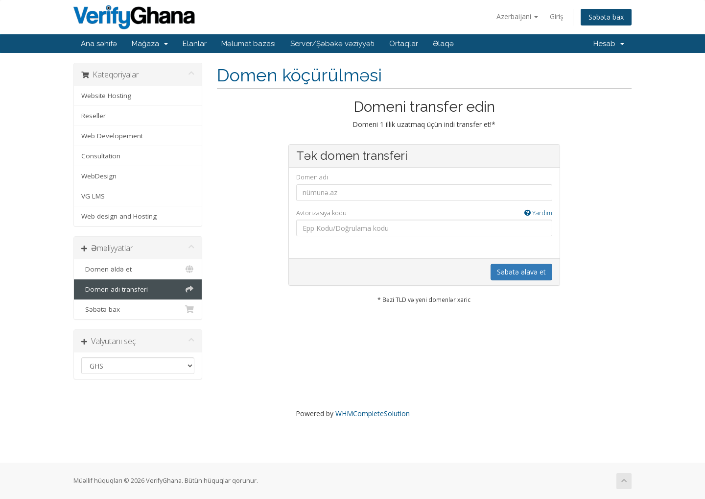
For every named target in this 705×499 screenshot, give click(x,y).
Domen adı (312, 177)
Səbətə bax (606, 17)
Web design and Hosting (119, 216)
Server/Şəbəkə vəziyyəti (332, 43)
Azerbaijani (517, 16)
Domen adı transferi (137, 289)
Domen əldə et (137, 269)
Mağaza (150, 43)
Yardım (538, 212)
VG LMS (93, 196)
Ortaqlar (403, 43)
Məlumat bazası (248, 43)
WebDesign (99, 176)
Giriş (557, 16)
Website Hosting (106, 95)
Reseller (93, 115)
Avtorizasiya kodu (424, 213)
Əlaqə (443, 43)
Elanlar (195, 43)
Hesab (608, 43)
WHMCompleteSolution (372, 413)
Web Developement (112, 135)
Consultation (100, 155)
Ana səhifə (99, 43)
